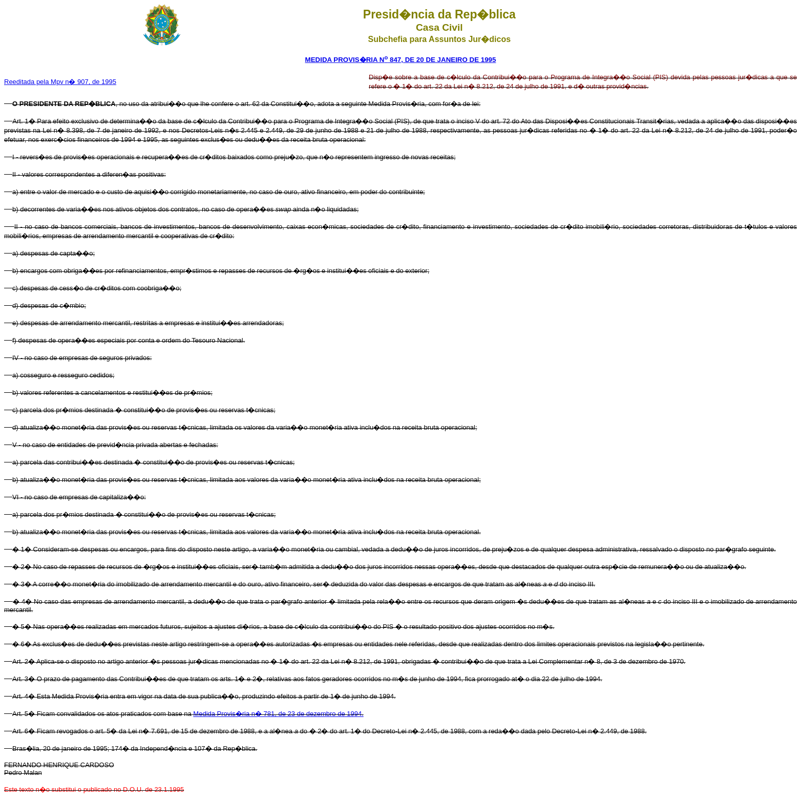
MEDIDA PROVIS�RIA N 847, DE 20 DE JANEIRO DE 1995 (400, 60)
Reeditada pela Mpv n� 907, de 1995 (60, 82)
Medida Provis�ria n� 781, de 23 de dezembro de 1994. (278, 713)
